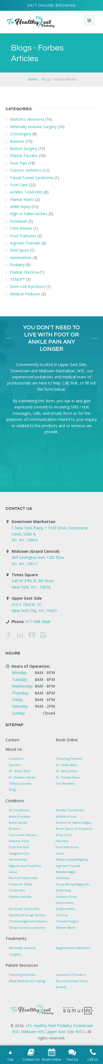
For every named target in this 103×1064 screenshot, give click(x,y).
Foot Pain (18, 163)
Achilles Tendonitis (26, 192)
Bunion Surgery (23, 148)
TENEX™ (17, 279)
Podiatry (17, 264)
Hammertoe (21, 257)
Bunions (17, 141)
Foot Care (19, 184)
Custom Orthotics (25, 170)
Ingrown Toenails (25, 243)
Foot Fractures (23, 235)
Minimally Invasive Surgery (33, 126)
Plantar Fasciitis (24, 155)
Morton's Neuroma (27, 119)
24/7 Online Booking (51, 5)
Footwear (18, 221)
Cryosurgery (20, 133)
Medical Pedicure (25, 294)
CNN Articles (21, 228)
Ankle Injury (20, 206)
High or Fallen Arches (29, 213)
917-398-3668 (38, 621)
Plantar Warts (22, 199)
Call (65, 383)
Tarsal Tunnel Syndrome (31, 177)
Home (33, 79)
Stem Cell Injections (27, 286)
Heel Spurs (19, 250)
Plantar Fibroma (24, 272)
